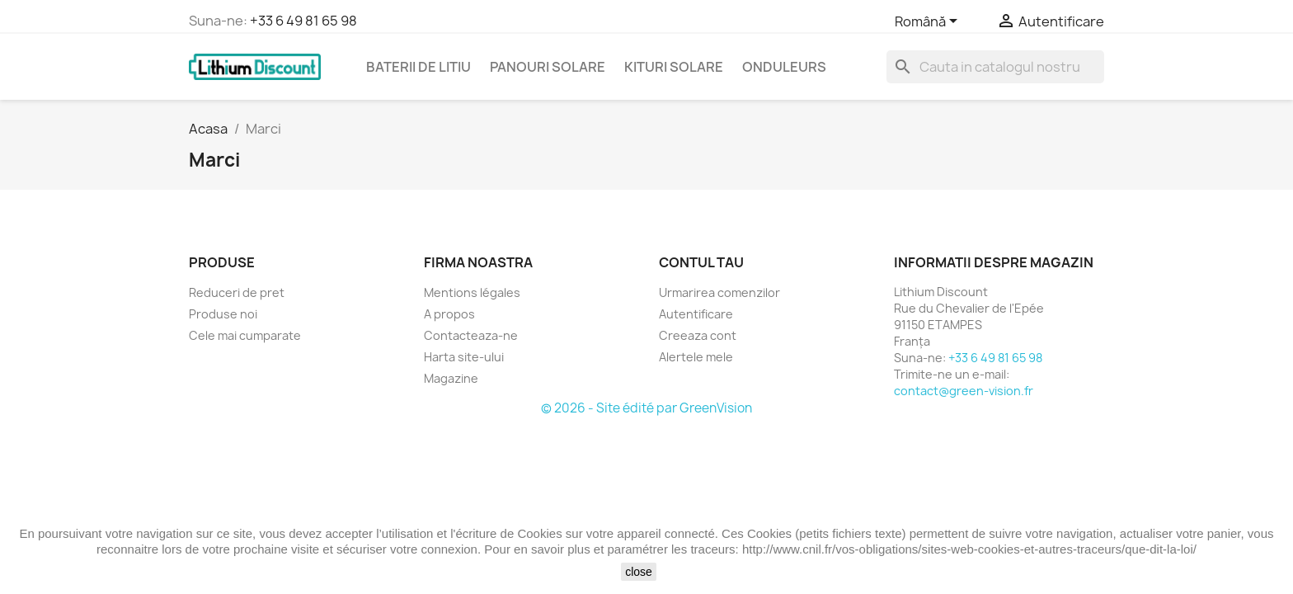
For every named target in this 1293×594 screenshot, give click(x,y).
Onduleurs (784, 67)
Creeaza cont (697, 335)
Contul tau (701, 262)
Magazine (451, 378)
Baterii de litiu (418, 67)
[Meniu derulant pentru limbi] (929, 22)
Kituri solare (673, 67)
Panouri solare (547, 67)
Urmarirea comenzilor (719, 292)
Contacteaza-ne (471, 335)
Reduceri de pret (236, 292)
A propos (449, 314)
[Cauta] (995, 66)
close (638, 571)
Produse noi (223, 314)
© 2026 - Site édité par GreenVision (646, 408)
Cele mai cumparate (245, 335)
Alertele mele (696, 357)
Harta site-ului (464, 357)
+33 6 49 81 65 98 (303, 21)
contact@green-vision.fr (963, 390)
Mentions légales (472, 292)
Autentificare (696, 314)
